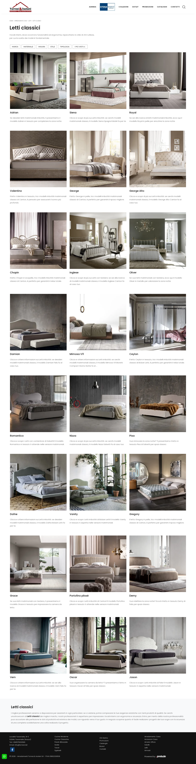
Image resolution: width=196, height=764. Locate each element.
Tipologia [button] (64, 47)
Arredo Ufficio (150, 742)
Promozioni (147, 7)
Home (11, 21)
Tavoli (56, 747)
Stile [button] (52, 47)
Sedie (56, 745)
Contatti (175, 7)
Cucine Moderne (61, 736)
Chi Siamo (104, 738)
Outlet (135, 7)
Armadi (147, 750)
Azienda (92, 7)
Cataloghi (162, 7)
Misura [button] (41, 47)
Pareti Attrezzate (61, 742)
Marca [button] (15, 47)
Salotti (147, 745)
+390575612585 (18, 742)
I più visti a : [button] (80, 47)
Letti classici (37, 21)
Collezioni (123, 7)
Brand (102, 746)
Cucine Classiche (61, 739)
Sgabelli (57, 750)
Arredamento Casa (20, 21)
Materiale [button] (28, 47)
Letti (29, 21)
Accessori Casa (150, 739)
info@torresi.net (21, 745)
